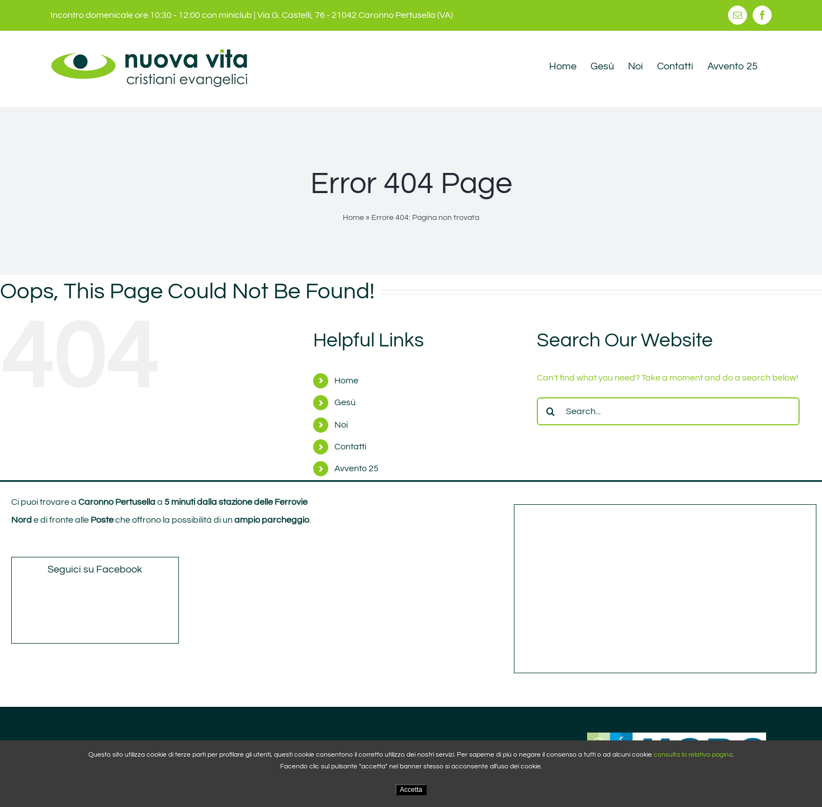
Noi (341, 424)
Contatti (350, 446)
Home (353, 218)
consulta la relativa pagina (693, 754)
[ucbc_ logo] (676, 737)
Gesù (345, 402)
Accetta (411, 790)
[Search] (551, 411)
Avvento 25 (356, 468)
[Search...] (668, 411)
